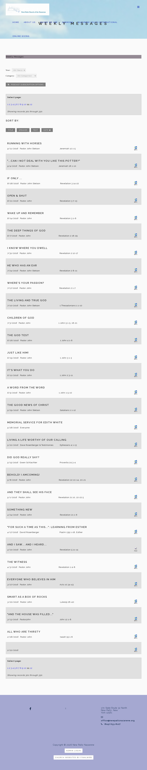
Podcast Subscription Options (25, 85)
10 (25, 104)
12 (31, 104)
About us (30, 22)
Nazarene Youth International (98, 22)
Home (16, 22)
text (35, 130)
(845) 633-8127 (111, 724)
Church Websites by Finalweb (73, 757)
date (47, 130)
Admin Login (73, 751)
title (10, 130)
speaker (23, 130)
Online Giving (21, 36)
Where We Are (49, 22)
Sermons (67, 22)
